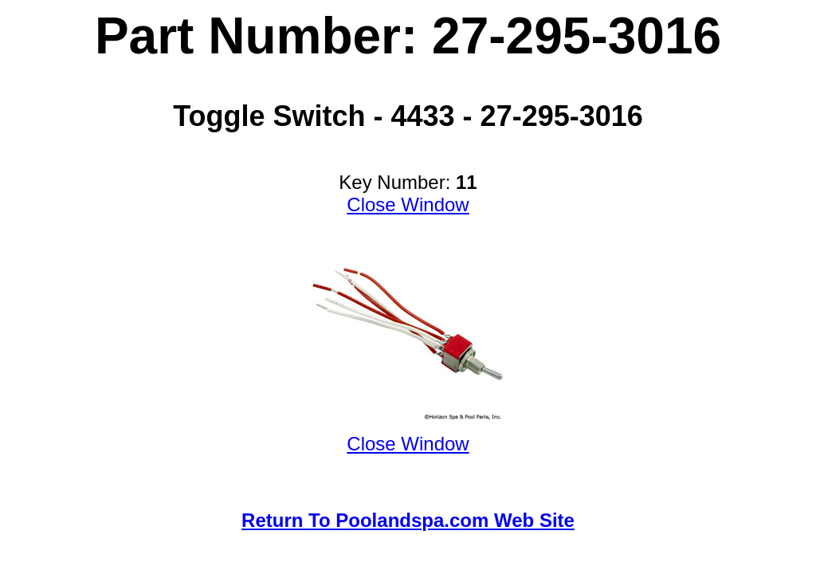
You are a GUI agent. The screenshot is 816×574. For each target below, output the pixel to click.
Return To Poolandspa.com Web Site (408, 520)
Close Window (408, 204)
